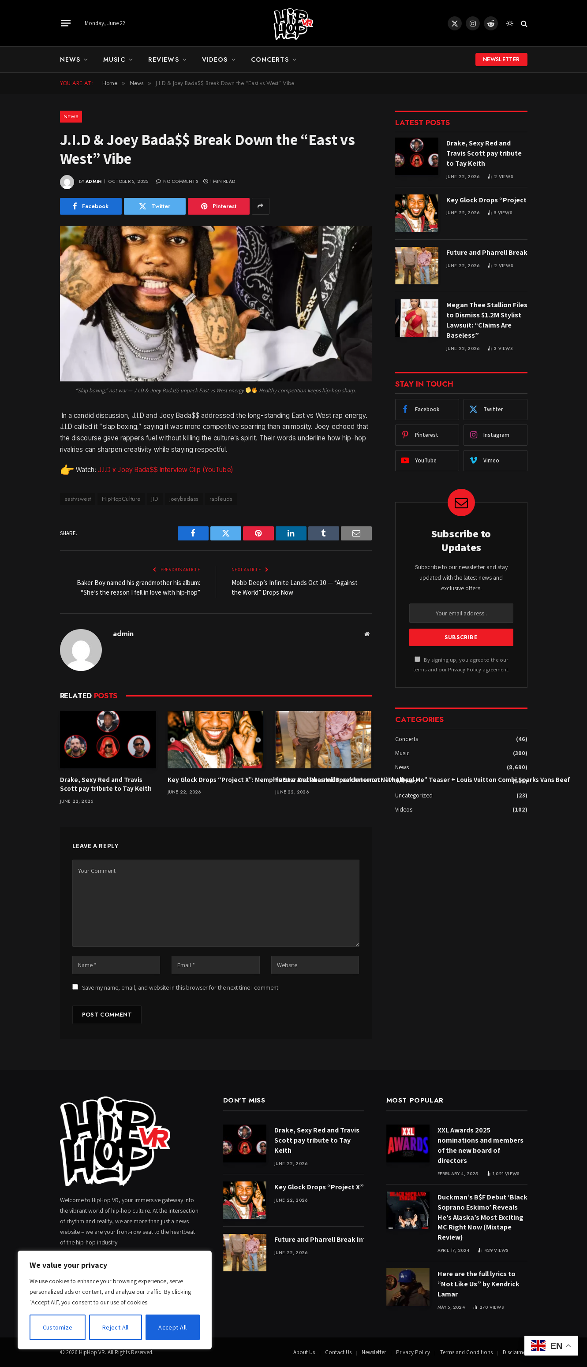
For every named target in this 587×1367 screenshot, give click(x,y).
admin (93, 181)
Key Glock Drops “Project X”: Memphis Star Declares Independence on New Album (216, 779)
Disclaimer (515, 1352)
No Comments (177, 181)
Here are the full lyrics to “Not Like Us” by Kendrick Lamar (478, 1284)
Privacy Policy (464, 669)
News (70, 59)
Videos (215, 59)
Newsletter (501, 59)
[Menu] (65, 23)
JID (154, 499)
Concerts (270, 59)
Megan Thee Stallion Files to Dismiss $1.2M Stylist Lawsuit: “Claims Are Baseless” (486, 320)
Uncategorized (414, 795)
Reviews (163, 59)
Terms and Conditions (466, 1352)
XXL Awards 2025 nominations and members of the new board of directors (480, 1145)
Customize (58, 1327)
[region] (115, 1300)
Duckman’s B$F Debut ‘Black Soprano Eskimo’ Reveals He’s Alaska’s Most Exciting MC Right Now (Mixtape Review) (482, 1217)
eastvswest (77, 499)
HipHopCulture (121, 499)
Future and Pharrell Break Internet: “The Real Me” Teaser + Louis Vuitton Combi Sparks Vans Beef (323, 779)
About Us (304, 1352)
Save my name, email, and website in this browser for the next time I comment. (181, 987)
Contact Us (338, 1352)
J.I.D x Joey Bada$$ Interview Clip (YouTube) (165, 470)
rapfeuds (220, 499)
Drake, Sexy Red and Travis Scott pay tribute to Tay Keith (106, 784)
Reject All (115, 1327)
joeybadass (183, 499)
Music (114, 59)
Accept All (172, 1327)
